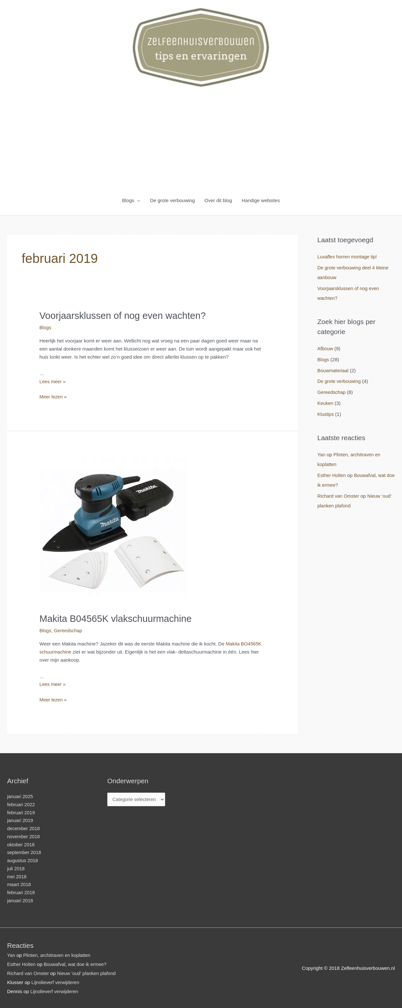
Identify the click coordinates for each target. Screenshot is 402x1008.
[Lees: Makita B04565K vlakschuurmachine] (113, 530)
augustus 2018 (23, 859)
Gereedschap (68, 630)
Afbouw (325, 348)
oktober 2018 (21, 843)
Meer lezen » (53, 397)
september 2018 (24, 851)
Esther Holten (332, 474)
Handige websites (261, 200)
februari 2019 (21, 811)
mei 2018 (17, 875)
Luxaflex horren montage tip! (348, 256)
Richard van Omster (338, 495)
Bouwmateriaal (333, 370)
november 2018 (24, 835)
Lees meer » (52, 381)
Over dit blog (218, 200)
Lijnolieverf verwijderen (56, 981)
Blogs (128, 200)
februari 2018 (21, 891)
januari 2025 (20, 795)
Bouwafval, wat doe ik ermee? (77, 963)
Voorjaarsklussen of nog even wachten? (125, 315)
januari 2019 (20, 819)
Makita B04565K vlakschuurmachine (117, 618)
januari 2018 (20, 899)
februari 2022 (21, 803)
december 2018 (24, 827)
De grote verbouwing (172, 200)
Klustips (325, 414)
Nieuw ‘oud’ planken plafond (88, 972)
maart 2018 (19, 883)
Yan (321, 454)
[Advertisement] (201, 142)
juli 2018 (16, 867)
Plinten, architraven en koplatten (58, 954)
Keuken (325, 403)
